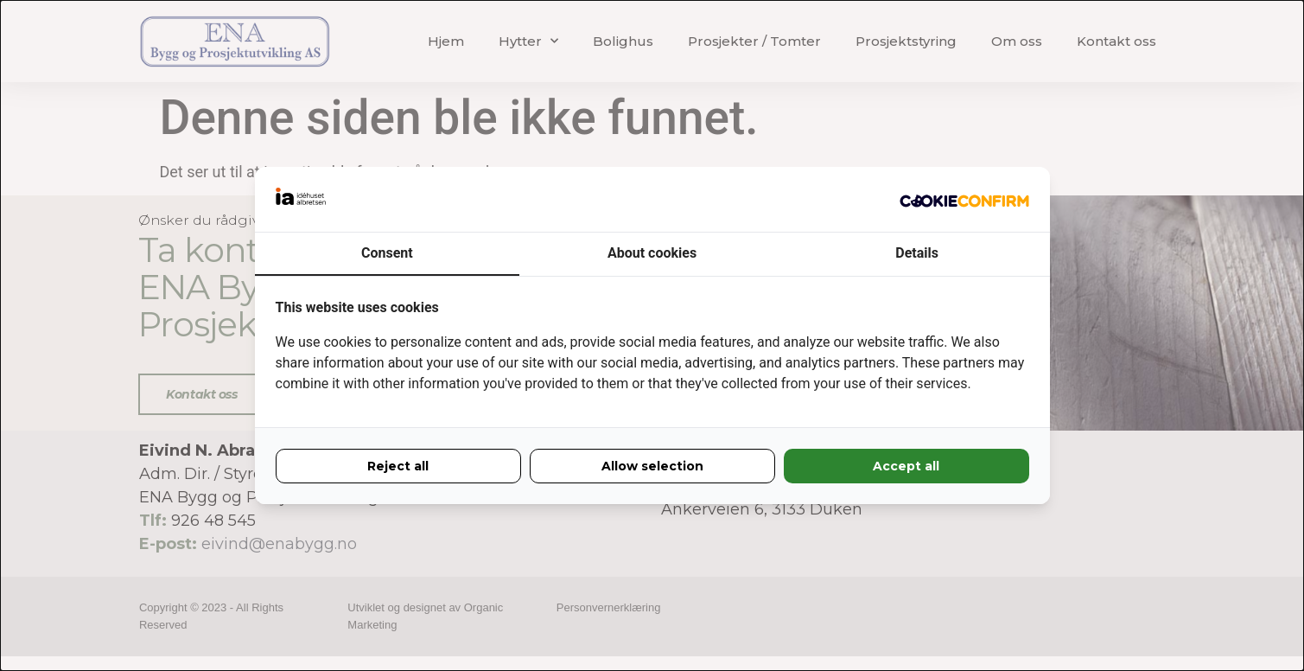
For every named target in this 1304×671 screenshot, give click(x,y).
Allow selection (652, 466)
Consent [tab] (387, 253)
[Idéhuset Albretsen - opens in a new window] (964, 199)
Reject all (398, 466)
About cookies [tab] (652, 253)
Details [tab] (916, 253)
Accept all (906, 466)
